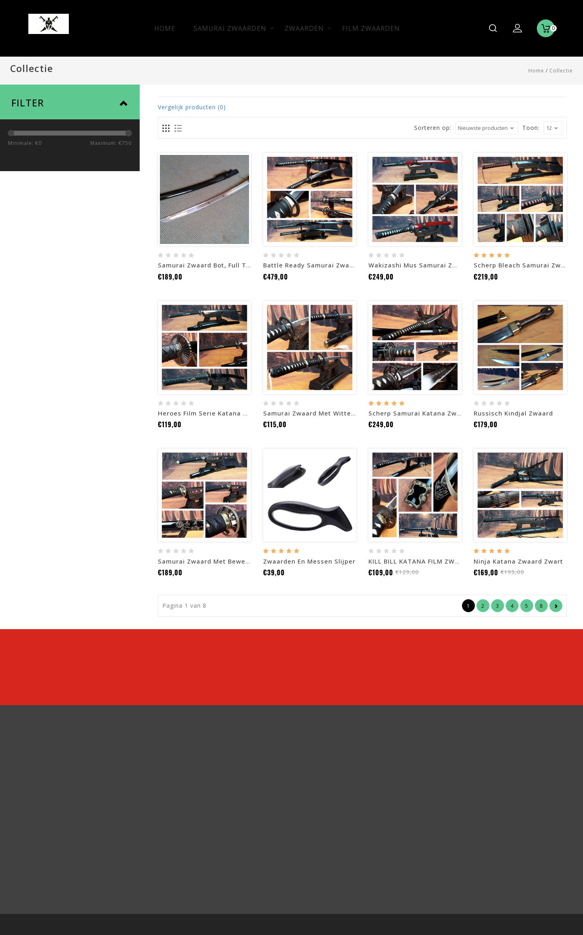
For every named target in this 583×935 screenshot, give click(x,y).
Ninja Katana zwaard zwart (518, 561)
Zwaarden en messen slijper (309, 561)
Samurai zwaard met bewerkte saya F (220, 561)
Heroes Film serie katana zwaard (212, 413)
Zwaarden (304, 28)
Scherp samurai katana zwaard (420, 413)
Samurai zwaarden (230, 28)
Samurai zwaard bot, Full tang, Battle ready (231, 265)
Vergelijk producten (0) (192, 107)
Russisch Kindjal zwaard (513, 413)
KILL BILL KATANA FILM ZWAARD (420, 561)
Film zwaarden (371, 28)
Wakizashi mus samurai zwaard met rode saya (445, 265)
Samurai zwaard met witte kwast (318, 413)
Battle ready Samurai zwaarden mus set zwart (340, 265)
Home (164, 28)
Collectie (561, 70)
